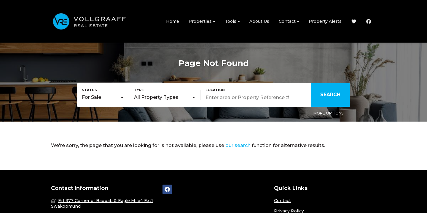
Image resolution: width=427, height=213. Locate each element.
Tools (232, 21)
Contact (289, 21)
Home (172, 21)
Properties (202, 21)
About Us (259, 21)
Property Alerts (325, 21)
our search (238, 145)
